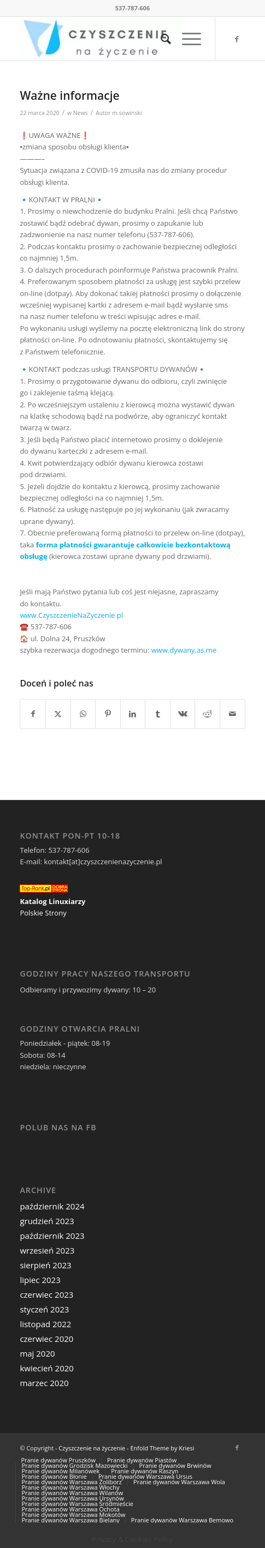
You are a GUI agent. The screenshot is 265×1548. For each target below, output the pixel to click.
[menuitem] (160, 39)
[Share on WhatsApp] (83, 714)
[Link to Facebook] (237, 39)
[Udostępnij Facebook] (32, 714)
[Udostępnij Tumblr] (157, 714)
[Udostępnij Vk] (182, 714)
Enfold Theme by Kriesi (162, 1448)
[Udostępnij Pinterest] (108, 714)
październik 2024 (52, 1206)
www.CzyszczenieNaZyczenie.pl (71, 615)
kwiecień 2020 (47, 1368)
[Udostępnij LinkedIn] (133, 714)
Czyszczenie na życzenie (91, 1448)
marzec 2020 (44, 1382)
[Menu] (186, 39)
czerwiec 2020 (46, 1338)
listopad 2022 (45, 1323)
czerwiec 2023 (46, 1294)
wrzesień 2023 (47, 1250)
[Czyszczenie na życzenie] (110, 39)
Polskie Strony (43, 913)
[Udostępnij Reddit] (207, 714)
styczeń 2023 (44, 1309)
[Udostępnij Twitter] (58, 714)
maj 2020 (37, 1353)
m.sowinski (127, 113)
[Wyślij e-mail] (232, 714)
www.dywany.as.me (183, 650)
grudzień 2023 (47, 1220)
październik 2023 (52, 1235)
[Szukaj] (160, 39)
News (80, 113)
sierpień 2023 (45, 1265)
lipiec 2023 (40, 1279)
